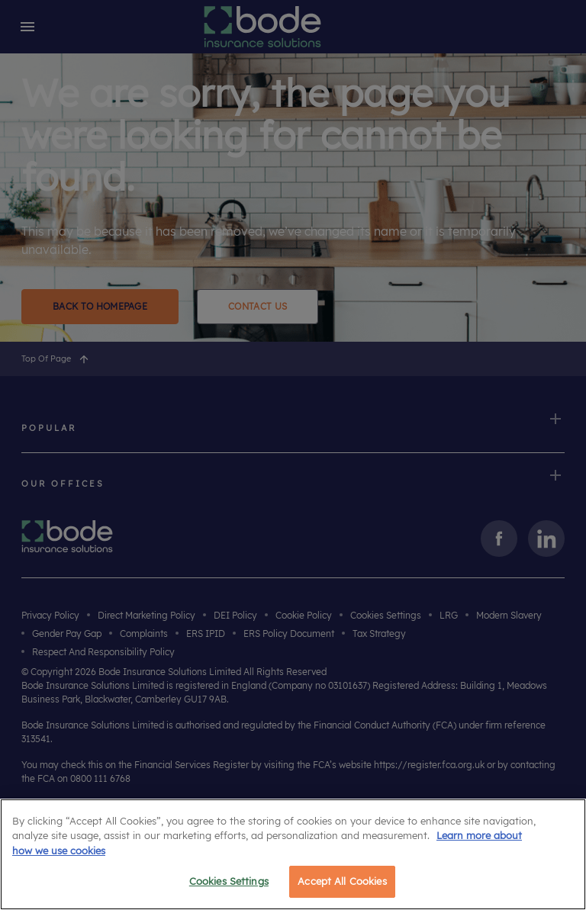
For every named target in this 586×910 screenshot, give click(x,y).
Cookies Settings (229, 881)
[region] (293, 854)
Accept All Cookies (342, 881)
